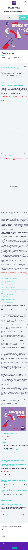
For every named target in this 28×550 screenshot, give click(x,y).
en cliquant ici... (20, 306)
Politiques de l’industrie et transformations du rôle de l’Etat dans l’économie (14, 292)
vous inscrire (9, 400)
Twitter (3, 538)
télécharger (11, 155)
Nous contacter (5, 540)
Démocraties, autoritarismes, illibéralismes (9, 282)
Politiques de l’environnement (7, 294)
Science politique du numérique (7, 297)
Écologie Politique (4, 296)
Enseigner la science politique (7, 302)
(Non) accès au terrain (5, 300)
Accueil (3, 57)
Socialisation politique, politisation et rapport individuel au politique (14, 289)
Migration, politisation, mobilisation (8, 287)
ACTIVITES (10, 57)
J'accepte (14, 548)
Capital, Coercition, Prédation (7, 281)
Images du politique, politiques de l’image (9, 299)
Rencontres (16, 57)
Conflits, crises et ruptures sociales (8, 284)
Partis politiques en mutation (7, 285)
